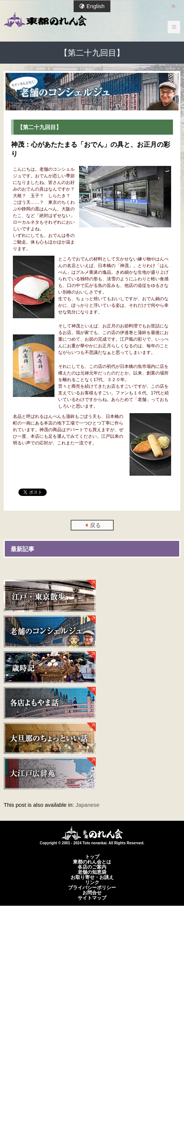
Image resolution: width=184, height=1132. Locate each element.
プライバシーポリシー (92, 887)
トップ (92, 856)
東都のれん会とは (92, 861)
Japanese (87, 805)
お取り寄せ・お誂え (92, 877)
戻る (95, 525)
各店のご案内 (92, 866)
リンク (92, 882)
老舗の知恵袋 (92, 872)
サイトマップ (92, 897)
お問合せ (92, 892)
